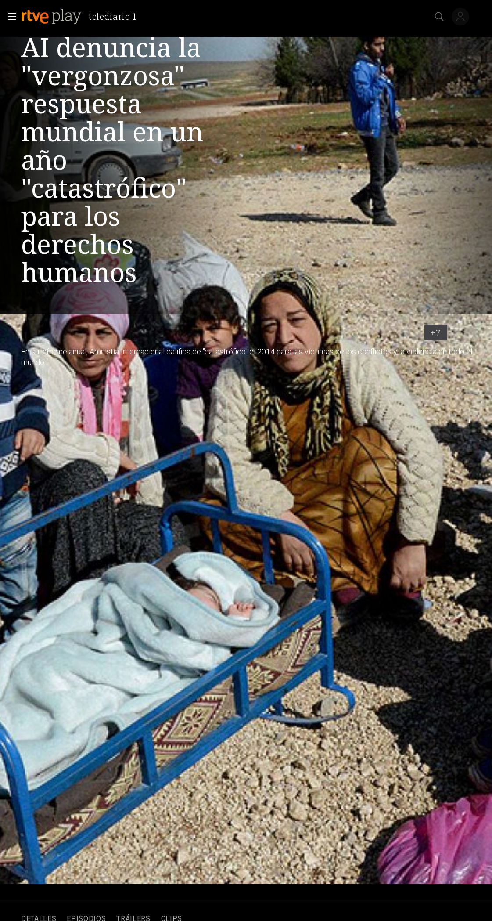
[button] (9, 16)
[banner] (82, 16)
